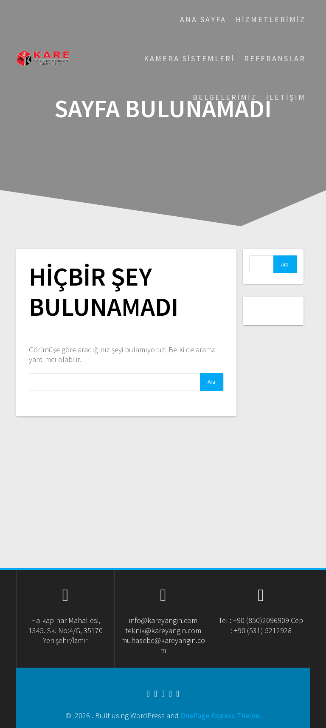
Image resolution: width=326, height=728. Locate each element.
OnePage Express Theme (219, 715)
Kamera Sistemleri (189, 58)
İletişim (286, 97)
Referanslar (275, 58)
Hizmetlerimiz (271, 19)
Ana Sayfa (203, 19)
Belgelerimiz (225, 97)
